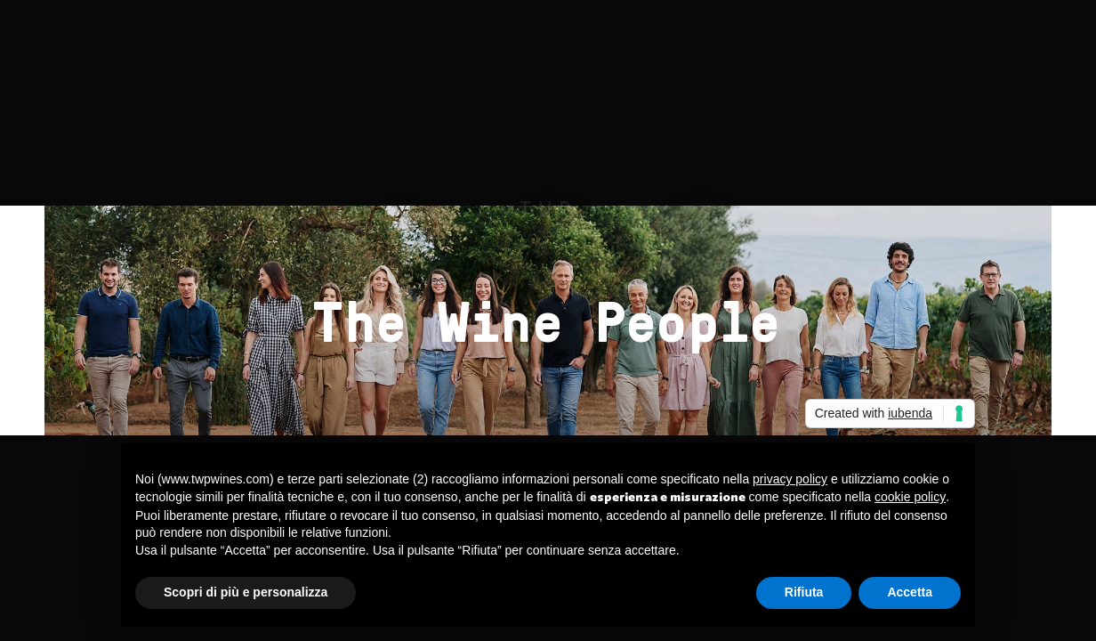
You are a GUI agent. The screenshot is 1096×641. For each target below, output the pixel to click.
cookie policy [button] (910, 497)
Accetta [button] (909, 592)
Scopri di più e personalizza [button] (245, 592)
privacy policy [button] (790, 479)
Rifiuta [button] (804, 592)
